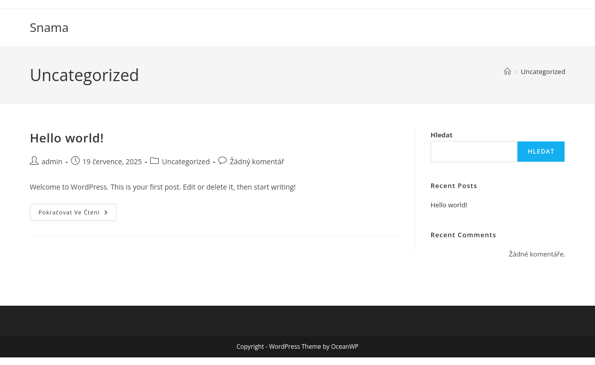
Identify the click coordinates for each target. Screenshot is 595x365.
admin (52, 161)
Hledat (441, 134)
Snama (49, 27)
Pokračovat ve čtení (78, 214)
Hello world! (67, 137)
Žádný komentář (257, 161)
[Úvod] (507, 71)
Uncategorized (543, 71)
